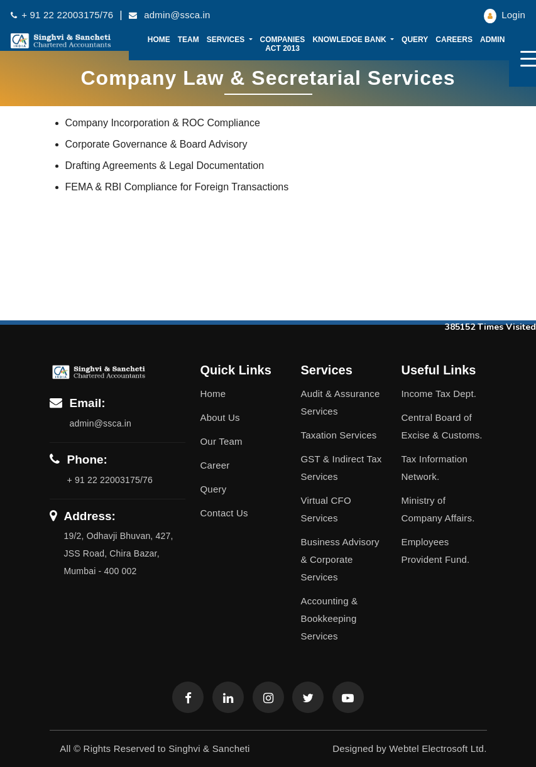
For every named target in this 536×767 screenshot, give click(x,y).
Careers (454, 39)
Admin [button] (493, 39)
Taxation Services (338, 435)
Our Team (221, 441)
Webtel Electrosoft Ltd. (437, 748)
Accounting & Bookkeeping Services (329, 618)
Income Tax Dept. (438, 393)
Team (188, 39)
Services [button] (227, 39)
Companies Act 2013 (282, 44)
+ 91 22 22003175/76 (62, 14)
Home (159, 39)
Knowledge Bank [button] (350, 39)
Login (504, 14)
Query (415, 39)
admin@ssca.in (170, 14)
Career (215, 465)
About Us (220, 417)
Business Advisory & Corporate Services (339, 559)
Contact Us (224, 513)
